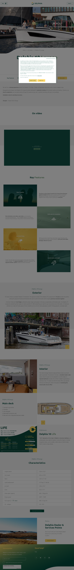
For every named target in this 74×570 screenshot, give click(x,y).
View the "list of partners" (24, 77)
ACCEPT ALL (41, 80)
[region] (37, 70)
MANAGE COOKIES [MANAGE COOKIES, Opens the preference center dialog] (33, 80)
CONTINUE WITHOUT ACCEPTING (50, 58)
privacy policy (40, 75)
